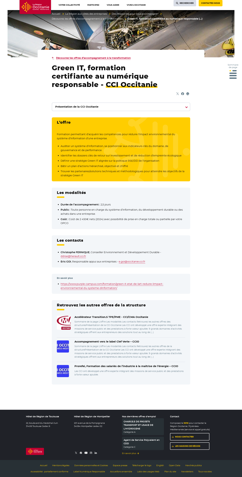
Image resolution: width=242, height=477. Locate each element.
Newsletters (187, 471)
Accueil (56, 13)
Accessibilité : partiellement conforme (49, 471)
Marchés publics (193, 465)
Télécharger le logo (141, 465)
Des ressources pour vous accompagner (135, 13)
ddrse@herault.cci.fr (73, 256)
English (160, 465)
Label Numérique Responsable (89, 471)
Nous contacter (184, 437)
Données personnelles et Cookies (91, 465)
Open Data (174, 465)
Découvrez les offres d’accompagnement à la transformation (87, 18)
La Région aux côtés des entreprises (86, 13)
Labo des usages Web (148, 471)
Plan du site (170, 471)
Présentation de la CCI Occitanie (76, 106)
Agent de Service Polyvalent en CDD (142, 442)
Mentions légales (60, 465)
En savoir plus (129, 453)
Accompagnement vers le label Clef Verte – (106, 341)
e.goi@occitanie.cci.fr (132, 261)
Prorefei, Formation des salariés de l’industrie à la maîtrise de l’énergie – (126, 366)
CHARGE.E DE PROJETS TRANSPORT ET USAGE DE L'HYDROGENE (138, 425)
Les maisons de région (187, 446)
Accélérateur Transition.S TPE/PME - (111, 317)
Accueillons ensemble (121, 471)
